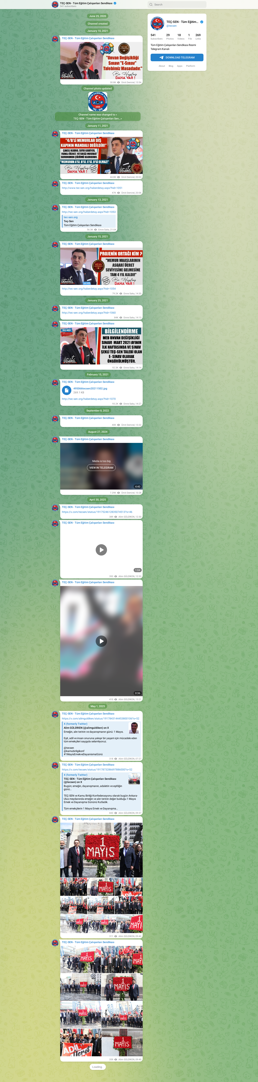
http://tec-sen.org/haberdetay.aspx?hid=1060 (89, 312)
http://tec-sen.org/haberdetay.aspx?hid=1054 (89, 288)
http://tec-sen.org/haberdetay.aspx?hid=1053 (89, 211)
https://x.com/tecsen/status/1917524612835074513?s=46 (97, 511)
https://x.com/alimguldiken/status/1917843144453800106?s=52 (100, 718)
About (162, 66)
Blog (171, 66)
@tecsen (171, 25)
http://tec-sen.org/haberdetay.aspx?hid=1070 (89, 398)
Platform (190, 66)
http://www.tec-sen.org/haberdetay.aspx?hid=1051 (92, 187)
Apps (179, 66)
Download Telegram (177, 57)
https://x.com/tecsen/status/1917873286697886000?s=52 (97, 769)
